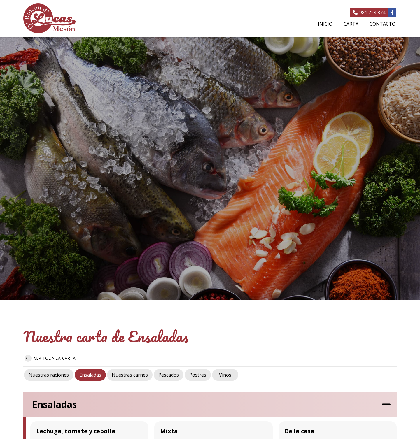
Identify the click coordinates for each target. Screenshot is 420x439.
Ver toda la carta (50, 358)
